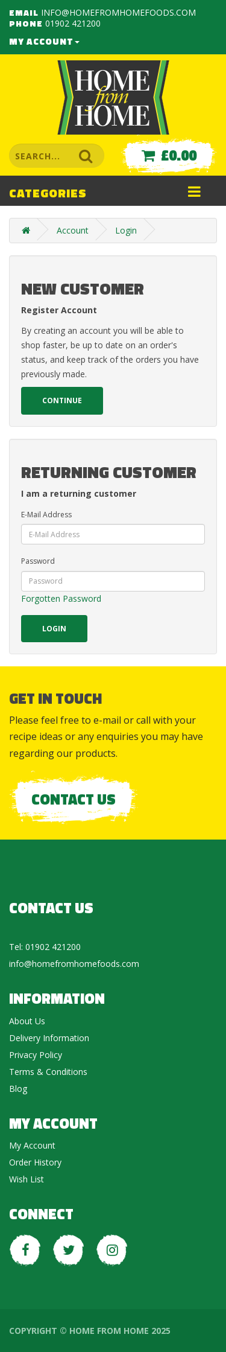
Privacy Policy (35, 1054)
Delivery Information (49, 1038)
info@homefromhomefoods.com (118, 12)
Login (126, 230)
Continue (62, 400)
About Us (27, 1021)
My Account (44, 41)
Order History (35, 1162)
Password (38, 561)
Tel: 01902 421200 (45, 946)
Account (73, 230)
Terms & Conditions (48, 1071)
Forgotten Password (61, 598)
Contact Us (73, 799)
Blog (18, 1088)
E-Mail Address (46, 514)
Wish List (26, 1179)
